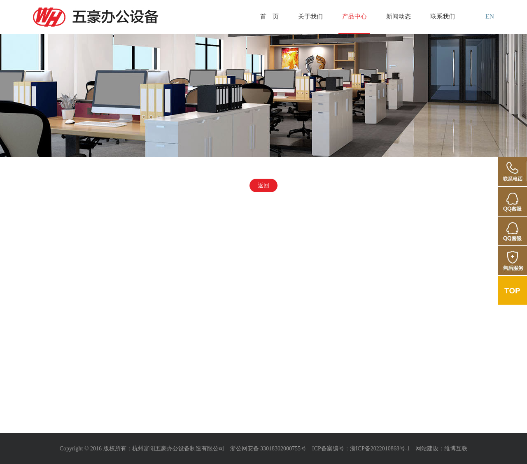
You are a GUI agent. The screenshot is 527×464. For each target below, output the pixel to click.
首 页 (269, 16)
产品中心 (354, 16)
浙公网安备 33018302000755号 (268, 448)
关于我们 (310, 16)
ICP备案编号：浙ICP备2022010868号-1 (361, 448)
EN (489, 16)
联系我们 (442, 16)
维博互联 (455, 448)
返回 (263, 185)
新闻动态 (398, 16)
